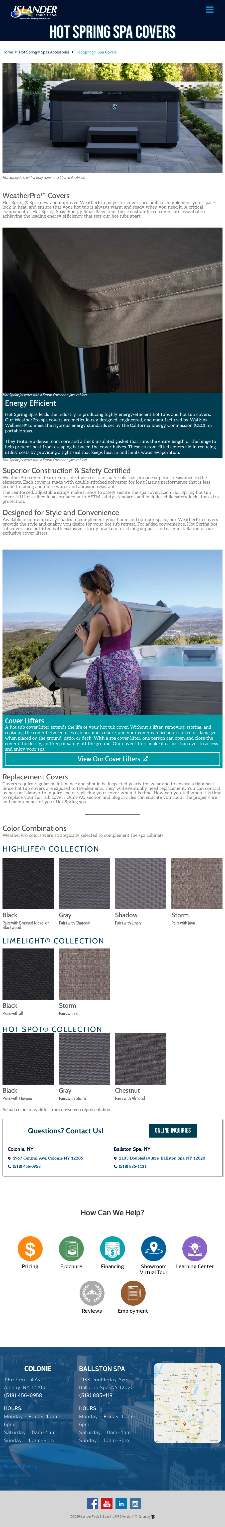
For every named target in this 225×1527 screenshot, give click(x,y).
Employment (133, 1311)
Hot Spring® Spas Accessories (44, 52)
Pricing (30, 1266)
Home (7, 52)
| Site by (146, 1516)
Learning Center (195, 1266)
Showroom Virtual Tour (154, 1269)
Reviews (92, 1311)
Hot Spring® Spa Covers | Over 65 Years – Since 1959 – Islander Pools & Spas (34, 12)
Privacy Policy (20, 1466)
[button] (173, 1131)
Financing (112, 1266)
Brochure (71, 1266)
